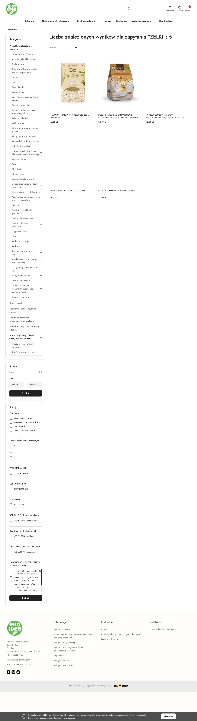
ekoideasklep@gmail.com (18, 659)
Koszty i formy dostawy (64, 642)
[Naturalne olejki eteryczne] (57, 21)
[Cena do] (34, 384)
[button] (30, 21)
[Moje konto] (170, 8)
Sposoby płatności (62, 629)
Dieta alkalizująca (109, 639)
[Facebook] (8, 672)
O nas (104, 629)
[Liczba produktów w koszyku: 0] (188, 8)
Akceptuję (168, 716)
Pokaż (25, 598)
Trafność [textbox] (52, 47)
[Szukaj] (40, 372)
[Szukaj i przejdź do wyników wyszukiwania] (129, 9)
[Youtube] (18, 672)
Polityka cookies (61, 660)
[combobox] (63, 47)
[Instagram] (13, 672)
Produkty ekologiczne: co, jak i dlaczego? (121, 634)
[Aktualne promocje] (143, 21)
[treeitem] (25, 47)
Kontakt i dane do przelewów (162, 629)
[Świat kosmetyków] (87, 21)
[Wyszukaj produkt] (100, 9)
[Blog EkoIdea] (166, 21)
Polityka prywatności (63, 665)
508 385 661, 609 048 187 (20, 664)
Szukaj (26, 393)
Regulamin (59, 655)
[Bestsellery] (121, 21)
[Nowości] (107, 21)
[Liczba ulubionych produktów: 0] (179, 8)
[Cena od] (16, 384)
